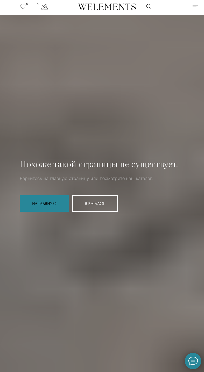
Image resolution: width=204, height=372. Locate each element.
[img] (195, 6)
